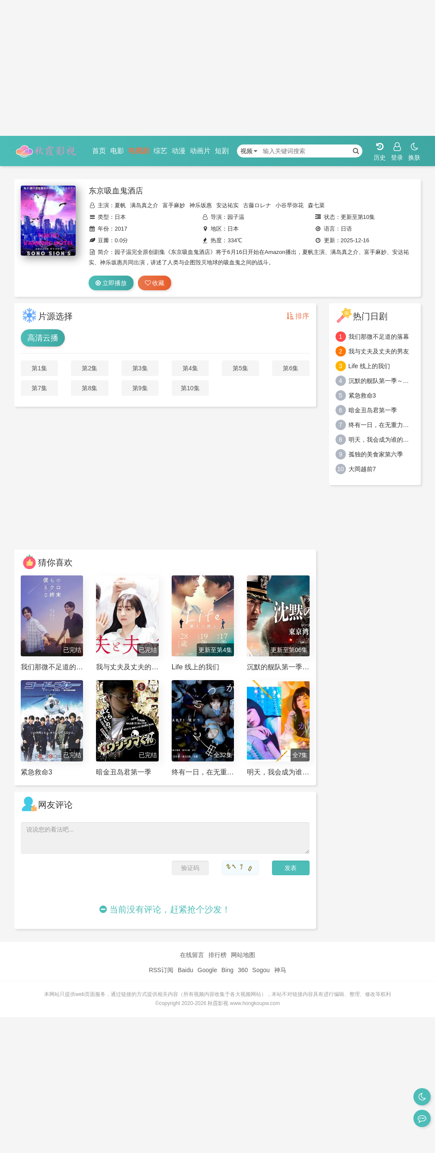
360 (243, 970)
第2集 (89, 368)
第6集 (290, 368)
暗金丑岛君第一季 (373, 410)
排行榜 (217, 954)
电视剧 (138, 150)
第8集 (89, 388)
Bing (227, 970)
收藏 (155, 282)
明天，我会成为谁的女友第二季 (382, 439)
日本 (120, 217)
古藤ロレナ (257, 205)
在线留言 (192, 954)
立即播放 (111, 282)
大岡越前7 (362, 469)
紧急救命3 (362, 395)
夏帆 (120, 205)
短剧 (222, 150)
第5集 (240, 368)
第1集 (39, 368)
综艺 (160, 150)
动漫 (179, 150)
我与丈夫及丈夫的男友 (379, 351)
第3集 (140, 368)
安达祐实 (227, 205)
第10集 (190, 388)
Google (207, 970)
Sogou (260, 970)
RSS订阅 (161, 970)
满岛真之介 (144, 205)
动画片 (200, 150)
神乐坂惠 (200, 205)
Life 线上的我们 (369, 366)
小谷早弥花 (289, 205)
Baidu (185, 970)
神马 (280, 970)
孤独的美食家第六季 (376, 454)
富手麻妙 (174, 205)
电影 (117, 150)
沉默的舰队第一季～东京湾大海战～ (382, 380)
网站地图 (243, 954)
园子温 (235, 217)
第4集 (190, 368)
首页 (99, 150)
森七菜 (316, 205)
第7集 (39, 388)
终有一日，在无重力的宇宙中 (382, 424)
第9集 (140, 388)
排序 (298, 316)
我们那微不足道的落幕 (379, 336)
